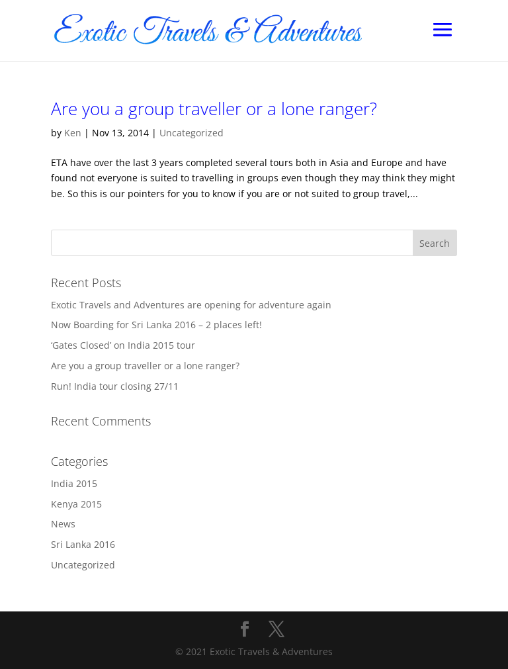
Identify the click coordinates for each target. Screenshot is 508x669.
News (63, 523)
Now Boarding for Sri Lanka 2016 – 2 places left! (156, 324)
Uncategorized (191, 132)
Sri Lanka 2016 (83, 544)
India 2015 (74, 483)
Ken (72, 132)
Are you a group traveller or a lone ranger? (214, 108)
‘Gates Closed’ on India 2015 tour (123, 345)
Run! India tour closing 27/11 (115, 386)
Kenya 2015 (76, 504)
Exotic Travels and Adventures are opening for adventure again (191, 304)
